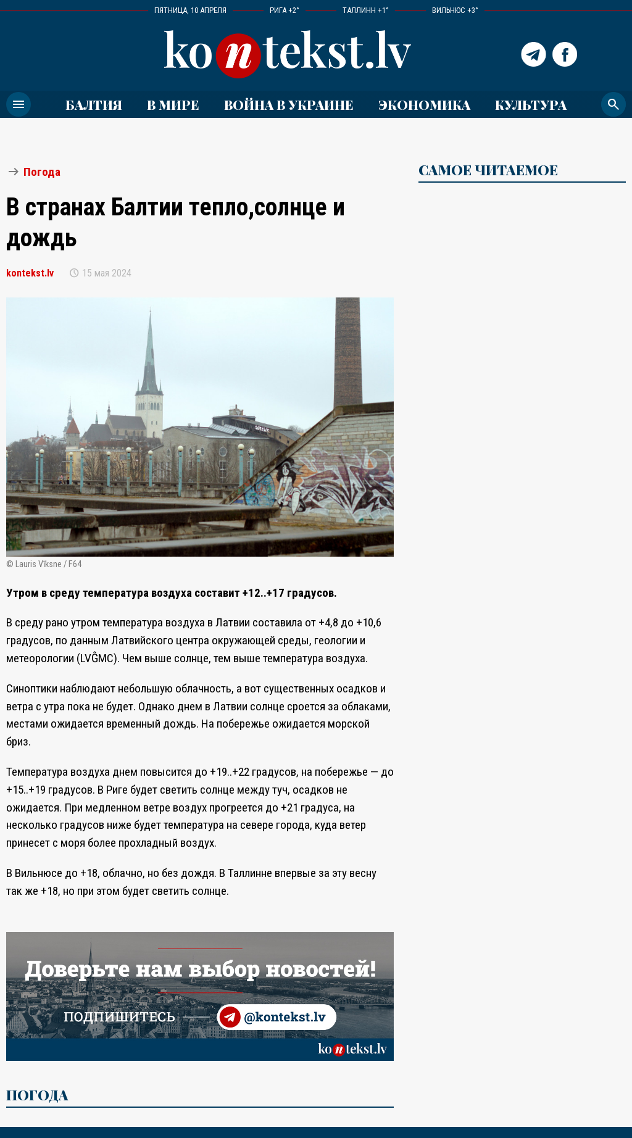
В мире (173, 104)
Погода (41, 172)
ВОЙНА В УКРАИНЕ (289, 104)
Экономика (424, 104)
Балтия (93, 104)
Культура (531, 104)
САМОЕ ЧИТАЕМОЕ (488, 169)
